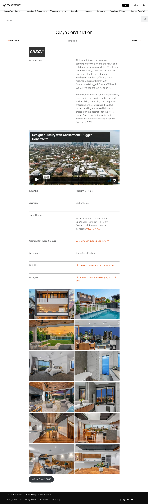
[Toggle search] (144, 11)
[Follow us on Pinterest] (128, 500)
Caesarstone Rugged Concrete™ (92, 240)
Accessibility (56, 500)
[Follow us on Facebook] (120, 500)
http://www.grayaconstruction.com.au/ (95, 265)
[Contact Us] (144, 5)
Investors (47, 495)
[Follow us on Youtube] (132, 500)
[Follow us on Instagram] (124, 500)
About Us (10, 495)
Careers (40, 495)
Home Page (9, 20)
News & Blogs (31, 495)
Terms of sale (44, 500)
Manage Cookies (31, 500)
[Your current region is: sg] (136, 5)
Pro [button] (125, 5)
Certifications (20, 495)
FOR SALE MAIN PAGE (41, 479)
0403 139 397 (93, 228)
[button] (12, 11)
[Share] (144, 19)
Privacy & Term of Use (14, 500)
